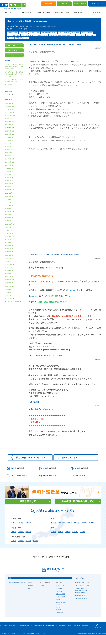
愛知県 (28, 529)
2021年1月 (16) (9, 292)
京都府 (67, 529)
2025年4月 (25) (9, 134)
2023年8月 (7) (9, 196)
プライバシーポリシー (6, 630)
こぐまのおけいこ (60, 609)
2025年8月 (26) (9, 121)
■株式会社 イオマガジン (81, 585)
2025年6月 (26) (9, 128)
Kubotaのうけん (60, 585)
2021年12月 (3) (9, 258)
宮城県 (21, 519)
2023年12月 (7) (9, 183)
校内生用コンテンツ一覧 (97, 2)
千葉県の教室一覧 (39, 622)
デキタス (42, 582)
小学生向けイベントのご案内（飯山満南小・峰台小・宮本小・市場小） (54, 251)
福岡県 (21, 538)
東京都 (53, 519)
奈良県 (82, 529)
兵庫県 (53, 529)
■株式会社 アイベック (81, 589)
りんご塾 (58, 596)
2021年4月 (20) (9, 283)
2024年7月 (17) (9, 162)
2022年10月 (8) (9, 227)
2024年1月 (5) (9, 180)
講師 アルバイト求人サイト (52, 554)
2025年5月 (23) (9, 131)
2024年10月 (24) (10, 152)
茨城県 (84, 519)
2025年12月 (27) (10, 109)
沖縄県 (35, 538)
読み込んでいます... (59, 198)
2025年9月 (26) (9, 118)
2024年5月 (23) (9, 168)
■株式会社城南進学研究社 (17, 579)
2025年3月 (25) (9, 137)
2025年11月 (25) (10, 112)
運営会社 (23, 630)
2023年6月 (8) (9, 202)
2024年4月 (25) (9, 171)
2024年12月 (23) (10, 146)
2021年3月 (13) (9, 286)
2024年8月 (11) (9, 159)
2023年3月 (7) (9, 211)
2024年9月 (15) (9, 156)
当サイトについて (40, 630)
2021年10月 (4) (9, 264)
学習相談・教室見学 (80, 3)
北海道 (13, 519)
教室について (9, 12)
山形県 (28, 519)
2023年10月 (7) (9, 190)
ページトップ (98, 627)
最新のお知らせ (26, 12)
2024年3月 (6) (9, 174)
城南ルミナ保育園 (60, 591)
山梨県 (13, 529)
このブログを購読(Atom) (13, 298)
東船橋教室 (62, 622)
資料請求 (64, 3)
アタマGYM (59, 588)
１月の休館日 (34, 399)
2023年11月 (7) (9, 187)
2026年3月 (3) (9, 100)
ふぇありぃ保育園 (60, 593)
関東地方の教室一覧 (26, 622)
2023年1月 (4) (9, 218)
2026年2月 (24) (9, 103)
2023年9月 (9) (9, 193)
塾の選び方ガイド (66, 454)
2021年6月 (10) (9, 277)
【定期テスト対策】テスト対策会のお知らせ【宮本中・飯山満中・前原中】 (56, 41)
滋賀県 (75, 529)
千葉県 (77, 519)
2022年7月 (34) (9, 236)
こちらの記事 (51, 293)
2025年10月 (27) (10, 115)
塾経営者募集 (30, 630)
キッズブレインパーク (62, 582)
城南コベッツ (31, 585)
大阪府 (60, 529)
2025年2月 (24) (9, 140)
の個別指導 (15, 465)
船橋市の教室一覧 (51, 622)
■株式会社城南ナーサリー (82, 587)
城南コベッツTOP (79, 12)
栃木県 (91, 519)
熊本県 (28, 538)
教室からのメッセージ (44, 12)
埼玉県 (69, 519)
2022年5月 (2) (9, 242)
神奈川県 (61, 519)
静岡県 (21, 529)
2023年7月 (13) (9, 199)
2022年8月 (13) (9, 233)
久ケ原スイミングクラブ (82, 582)
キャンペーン (97, 12)
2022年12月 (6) (9, 221)
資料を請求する (28, 498)
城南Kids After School (81, 595)
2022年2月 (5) (9, 252)
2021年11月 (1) (9, 261)
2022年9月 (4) (9, 230)
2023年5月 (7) (9, 205)
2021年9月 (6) (9, 267)
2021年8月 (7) (9, 270)
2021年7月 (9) (9, 273)
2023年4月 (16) (9, 208)
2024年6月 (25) (9, 165)
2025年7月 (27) (9, 125)
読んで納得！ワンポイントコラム (28, 454)
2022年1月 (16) (9, 255)
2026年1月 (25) (9, 106)
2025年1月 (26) (9, 143)
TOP (1, 622)
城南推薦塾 (30, 582)
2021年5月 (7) (9, 280)
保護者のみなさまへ (48, 472)
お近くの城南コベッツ (62, 12)
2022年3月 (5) (9, 249)
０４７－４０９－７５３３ (46, 343)
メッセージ (11, 52)
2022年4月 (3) (9, 246)
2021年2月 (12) (9, 289)
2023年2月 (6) (9, 214)
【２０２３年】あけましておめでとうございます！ (47, 352)
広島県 (13, 538)
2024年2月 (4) (9, 177)
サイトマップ (16, 630)
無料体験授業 (48, 3)
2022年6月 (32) (9, 239)
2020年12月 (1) (9, 295)
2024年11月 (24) (10, 149)
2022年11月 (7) (9, 224)
